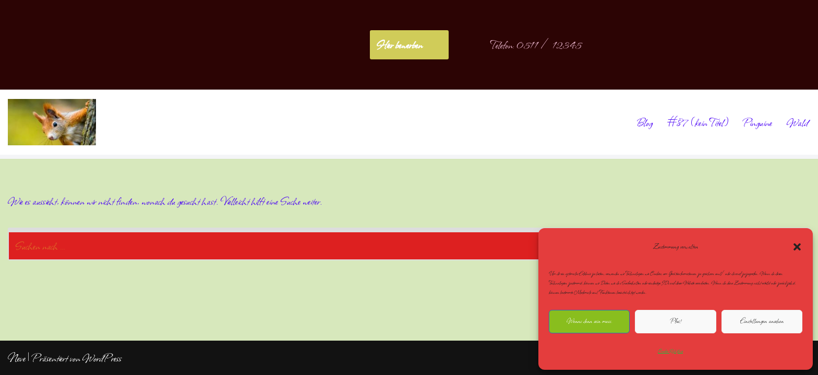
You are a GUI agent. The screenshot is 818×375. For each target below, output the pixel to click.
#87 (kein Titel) (697, 122)
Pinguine (757, 122)
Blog (644, 122)
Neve (17, 357)
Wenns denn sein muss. (589, 321)
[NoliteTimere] (52, 122)
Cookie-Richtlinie (670, 351)
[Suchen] (397, 244)
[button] (797, 247)
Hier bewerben (399, 44)
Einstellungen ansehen (762, 321)
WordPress (102, 357)
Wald (797, 122)
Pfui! (675, 321)
